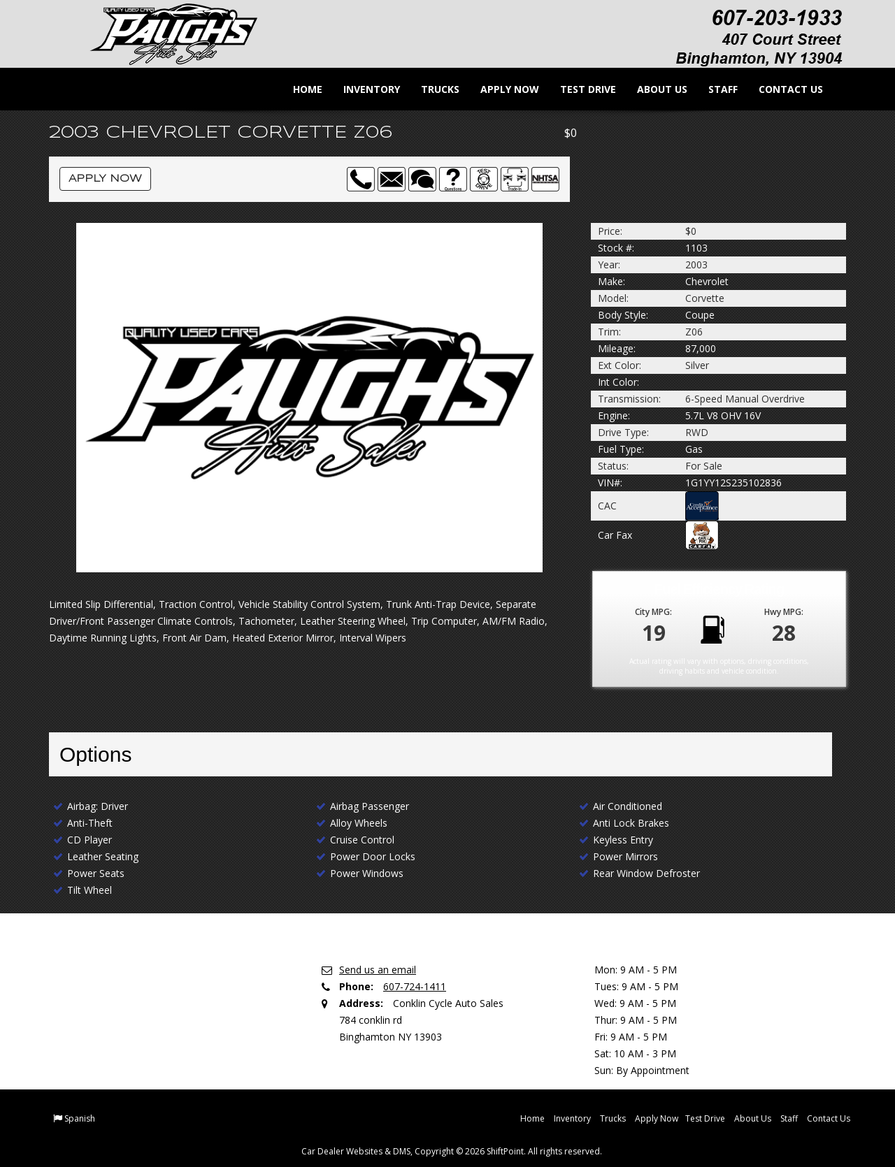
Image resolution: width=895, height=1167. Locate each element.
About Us (654, 89)
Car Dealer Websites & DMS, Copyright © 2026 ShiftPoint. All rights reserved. (451, 1151)
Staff (714, 89)
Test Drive (580, 89)
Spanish (79, 1118)
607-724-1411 (414, 986)
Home (299, 89)
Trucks (432, 89)
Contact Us (782, 89)
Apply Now (501, 89)
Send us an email (377, 969)
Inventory (363, 89)
